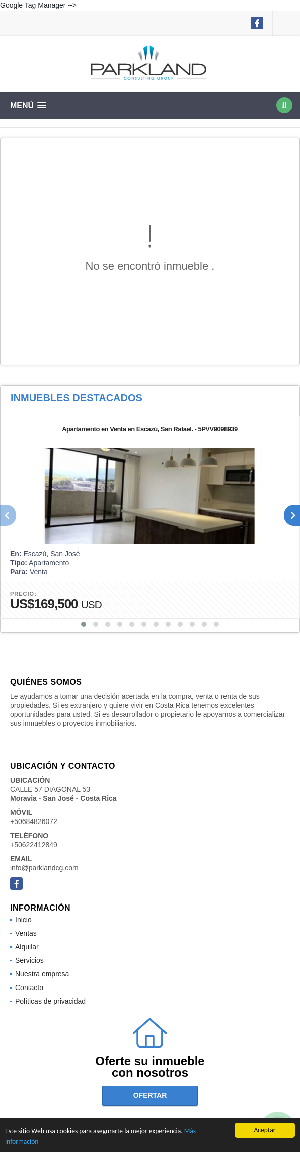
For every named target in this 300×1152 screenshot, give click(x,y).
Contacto (29, 987)
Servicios (29, 960)
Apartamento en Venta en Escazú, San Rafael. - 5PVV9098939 (150, 429)
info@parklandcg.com (44, 868)
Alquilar (27, 947)
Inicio (23, 920)
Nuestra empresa (42, 974)
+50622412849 (33, 845)
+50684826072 (33, 821)
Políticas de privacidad (50, 1001)
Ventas (26, 933)
